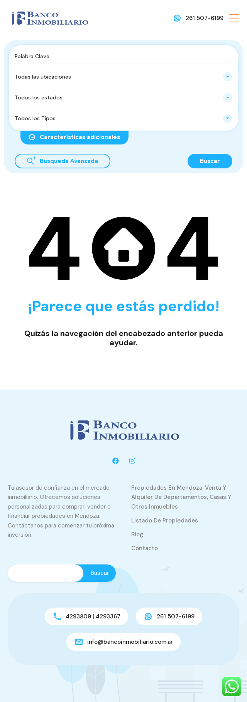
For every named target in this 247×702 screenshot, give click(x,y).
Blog (137, 534)
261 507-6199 (204, 18)
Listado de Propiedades (164, 520)
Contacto (144, 548)
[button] (234, 18)
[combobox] (123, 76)
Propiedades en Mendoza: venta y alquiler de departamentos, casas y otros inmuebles (181, 497)
